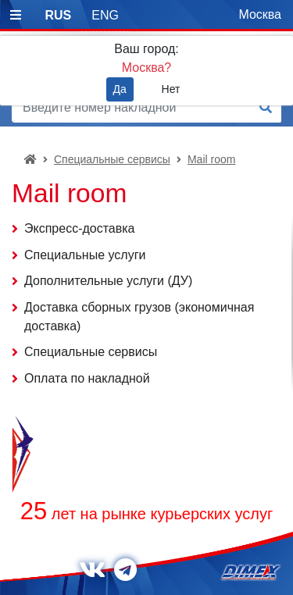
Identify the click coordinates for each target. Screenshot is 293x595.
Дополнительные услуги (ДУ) (108, 280)
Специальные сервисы (112, 159)
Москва (259, 14)
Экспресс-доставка (79, 228)
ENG (105, 15)
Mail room (211, 159)
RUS (58, 15)
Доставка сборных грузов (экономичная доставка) (139, 317)
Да (120, 89)
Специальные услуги (84, 255)
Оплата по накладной (87, 378)
